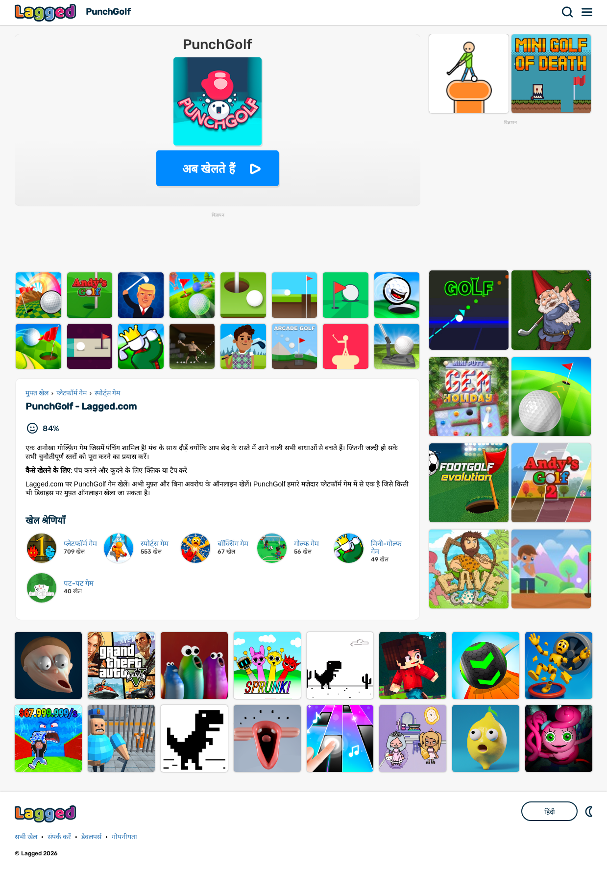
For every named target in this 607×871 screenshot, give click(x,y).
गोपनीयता (124, 837)
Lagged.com (46, 813)
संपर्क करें (59, 837)
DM (590, 811)
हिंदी (549, 812)
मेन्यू (587, 12)
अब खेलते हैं (208, 168)
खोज (568, 12)
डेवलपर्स (91, 837)
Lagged (46, 12)
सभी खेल (26, 837)
